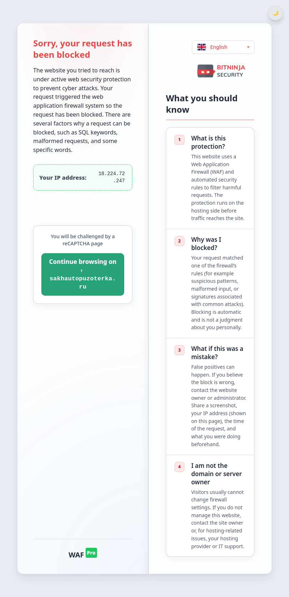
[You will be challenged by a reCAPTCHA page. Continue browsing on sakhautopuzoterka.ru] (82, 274)
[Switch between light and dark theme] (275, 13)
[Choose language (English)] (223, 47)
